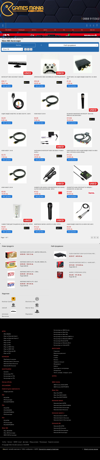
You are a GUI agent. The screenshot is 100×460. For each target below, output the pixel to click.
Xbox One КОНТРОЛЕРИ (60, 402)
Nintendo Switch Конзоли (11, 369)
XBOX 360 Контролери (10, 440)
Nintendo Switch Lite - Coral (29, 277)
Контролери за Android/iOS (61, 350)
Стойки (56, 363)
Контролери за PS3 (9, 383)
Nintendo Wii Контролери (61, 435)
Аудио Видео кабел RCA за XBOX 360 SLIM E (80, 229)
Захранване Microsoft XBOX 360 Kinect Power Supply (48, 156)
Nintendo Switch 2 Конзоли (11, 367)
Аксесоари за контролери (61, 373)
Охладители (57, 376)
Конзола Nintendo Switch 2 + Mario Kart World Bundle (82, 268)
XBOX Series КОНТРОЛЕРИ (61, 392)
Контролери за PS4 (9, 381)
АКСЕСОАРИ (56, 354)
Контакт (10, 447)
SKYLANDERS (6, 391)
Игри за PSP (7, 358)
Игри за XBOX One (9, 352)
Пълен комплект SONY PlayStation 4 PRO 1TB (82, 259)
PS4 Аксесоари (8, 419)
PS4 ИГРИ (6, 413)
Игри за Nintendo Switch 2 (11, 343)
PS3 (3, 423)
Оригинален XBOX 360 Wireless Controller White (49, 82)
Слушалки (57, 356)
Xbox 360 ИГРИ (8, 436)
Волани (56, 365)
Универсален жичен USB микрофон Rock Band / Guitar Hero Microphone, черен (49, 193)
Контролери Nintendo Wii (61, 346)
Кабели (56, 371)
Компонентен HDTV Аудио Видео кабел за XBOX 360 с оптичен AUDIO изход (82, 156)
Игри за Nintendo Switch (10, 341)
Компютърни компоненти (11, 394)
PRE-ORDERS (7, 339)
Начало (4, 43)
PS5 (3, 400)
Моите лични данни (91, 454)
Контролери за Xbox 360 (61, 339)
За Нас (4, 447)
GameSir (6, 377)
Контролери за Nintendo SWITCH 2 (64, 342)
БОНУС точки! (18, 447)
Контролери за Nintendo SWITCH (63, 344)
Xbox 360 (9, 43)
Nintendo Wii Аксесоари (60, 438)
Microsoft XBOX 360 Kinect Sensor (12, 82)
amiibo (54, 381)
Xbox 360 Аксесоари (9, 438)
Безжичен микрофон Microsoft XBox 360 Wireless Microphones (80, 119)
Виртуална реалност (60, 358)
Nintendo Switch (57, 406)
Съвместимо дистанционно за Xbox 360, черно (17, 229)
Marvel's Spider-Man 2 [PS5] (77, 277)
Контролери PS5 (8, 379)
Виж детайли (7, 91)
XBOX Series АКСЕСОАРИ (61, 390)
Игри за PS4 (7, 348)
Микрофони (57, 369)
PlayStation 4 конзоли (10, 364)
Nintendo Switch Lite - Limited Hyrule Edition (33, 257)
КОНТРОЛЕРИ (6, 374)
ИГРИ (4, 336)
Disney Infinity (7, 387)
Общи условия (34, 447)
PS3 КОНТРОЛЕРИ (9, 430)
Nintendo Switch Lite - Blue (29, 287)
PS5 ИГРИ (6, 403)
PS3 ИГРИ (6, 425)
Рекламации (43, 447)
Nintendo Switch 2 (58, 418)
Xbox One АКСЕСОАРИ (60, 400)
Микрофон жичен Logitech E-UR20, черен (47, 229)
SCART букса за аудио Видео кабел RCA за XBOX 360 (82, 83)
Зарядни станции (59, 367)
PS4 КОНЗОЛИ (8, 415)
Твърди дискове (8, 397)
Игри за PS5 (7, 346)
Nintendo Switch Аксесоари (61, 413)
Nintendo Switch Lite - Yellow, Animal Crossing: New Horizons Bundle (33, 267)
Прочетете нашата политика (48, 454)
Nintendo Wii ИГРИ (59, 431)
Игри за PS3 (7, 350)
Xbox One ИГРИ (58, 398)
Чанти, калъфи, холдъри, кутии (63, 378)
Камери (56, 361)
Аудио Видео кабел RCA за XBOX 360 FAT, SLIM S (16, 119)
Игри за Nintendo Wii (10, 356)
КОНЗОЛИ (5, 362)
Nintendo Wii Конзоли (10, 371)
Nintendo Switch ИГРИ (60, 408)
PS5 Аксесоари (8, 405)
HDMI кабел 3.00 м (39, 119)
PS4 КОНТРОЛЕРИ (9, 417)
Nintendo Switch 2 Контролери (62, 425)
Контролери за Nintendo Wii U (62, 348)
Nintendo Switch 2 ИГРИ (60, 421)
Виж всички (5, 321)
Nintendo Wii (56, 429)
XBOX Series (56, 387)
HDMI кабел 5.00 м (7, 192)
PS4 (3, 410)
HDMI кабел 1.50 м (7, 156)
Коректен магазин (53, 447)
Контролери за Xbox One (61, 337)
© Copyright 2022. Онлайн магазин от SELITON (15, 450)
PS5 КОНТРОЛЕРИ (9, 407)
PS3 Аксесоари (8, 428)
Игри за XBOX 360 (9, 354)
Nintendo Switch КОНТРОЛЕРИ (62, 410)
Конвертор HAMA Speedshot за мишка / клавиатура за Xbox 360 (79, 193)
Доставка (25, 447)
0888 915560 (91, 18)
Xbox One (55, 395)
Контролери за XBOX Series (62, 335)
